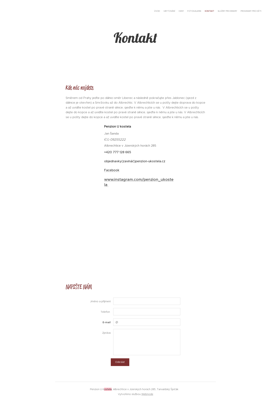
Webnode (147, 394)
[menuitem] (241, 11)
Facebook (111, 170)
